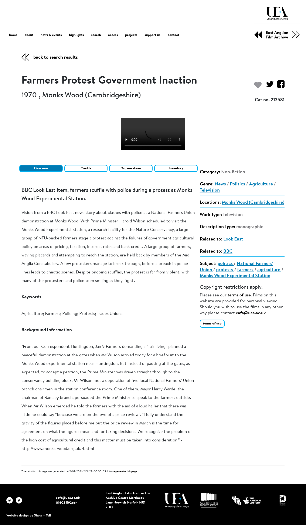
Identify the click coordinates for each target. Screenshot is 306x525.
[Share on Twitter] (268, 86)
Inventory (176, 168)
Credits (86, 168)
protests (225, 270)
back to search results (55, 57)
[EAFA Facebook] (20, 500)
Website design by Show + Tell (28, 515)
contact (173, 35)
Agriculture (261, 184)
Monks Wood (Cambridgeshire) (253, 202)
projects (131, 35)
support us (152, 35)
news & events (51, 35)
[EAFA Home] (277, 23)
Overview (41, 168)
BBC (227, 251)
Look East (233, 239)
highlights (76, 35)
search (96, 35)
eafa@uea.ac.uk (251, 313)
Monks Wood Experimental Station (235, 276)
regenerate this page (125, 471)
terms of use (239, 295)
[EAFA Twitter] (11, 500)
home (13, 35)
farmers (245, 270)
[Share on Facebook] (279, 86)
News (221, 184)
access (113, 35)
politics (226, 264)
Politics (238, 184)
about (29, 35)
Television (210, 190)
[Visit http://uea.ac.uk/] (176, 500)
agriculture (269, 270)
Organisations (131, 168)
